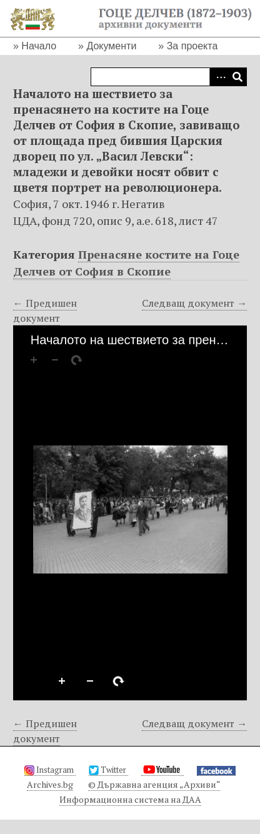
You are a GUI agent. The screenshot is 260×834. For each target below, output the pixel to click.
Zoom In (62, 681)
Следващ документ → (194, 303)
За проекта (192, 46)
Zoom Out (90, 681)
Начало (38, 46)
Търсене (237, 76)
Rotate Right (118, 681)
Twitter (108, 769)
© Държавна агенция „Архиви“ (154, 784)
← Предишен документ (45, 310)
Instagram (50, 769)
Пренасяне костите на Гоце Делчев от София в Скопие (126, 263)
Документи (111, 46)
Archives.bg (50, 784)
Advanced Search (218, 76)
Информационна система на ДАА (130, 799)
